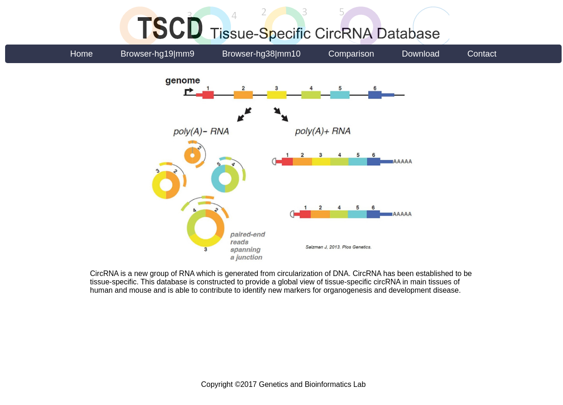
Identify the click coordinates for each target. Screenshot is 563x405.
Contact (482, 53)
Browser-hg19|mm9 (157, 53)
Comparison (351, 53)
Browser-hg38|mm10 (261, 53)
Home (81, 53)
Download (421, 53)
